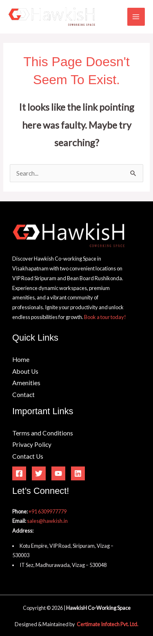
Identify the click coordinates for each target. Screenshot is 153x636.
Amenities (26, 382)
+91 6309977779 (48, 511)
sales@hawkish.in (47, 521)
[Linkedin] (78, 473)
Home (20, 359)
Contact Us (27, 456)
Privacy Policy (31, 444)
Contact (23, 394)
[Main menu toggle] (136, 16)
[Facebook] (19, 473)
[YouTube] (58, 473)
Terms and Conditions (42, 433)
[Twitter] (39, 473)
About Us (25, 371)
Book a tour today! (105, 317)
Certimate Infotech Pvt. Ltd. (107, 624)
